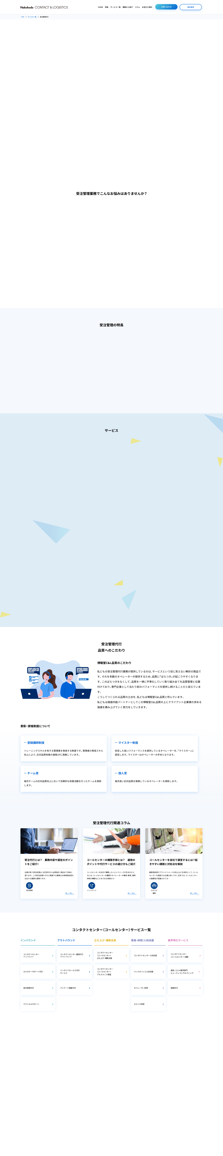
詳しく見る (69, 893)
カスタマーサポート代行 (33, 971)
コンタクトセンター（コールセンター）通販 (179, 955)
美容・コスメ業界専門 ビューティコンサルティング (182, 971)
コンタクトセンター (37, 955)
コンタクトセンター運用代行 (74, 955)
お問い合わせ (166, 7)
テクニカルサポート (31, 1004)
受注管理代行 (28, 988)
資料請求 (190, 7)
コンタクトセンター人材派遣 (145, 955)
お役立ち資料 (147, 7)
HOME (100, 7)
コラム (137, 7)
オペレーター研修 (141, 988)
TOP (22, 17)
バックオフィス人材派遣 (143, 971)
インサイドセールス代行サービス (70, 971)
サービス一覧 (115, 7)
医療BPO (174, 988)
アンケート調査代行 (68, 988)
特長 (106, 7)
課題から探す (128, 7)
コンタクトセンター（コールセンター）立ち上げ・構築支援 (105, 955)
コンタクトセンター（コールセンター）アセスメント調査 (105, 972)
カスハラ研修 (139, 1004)
